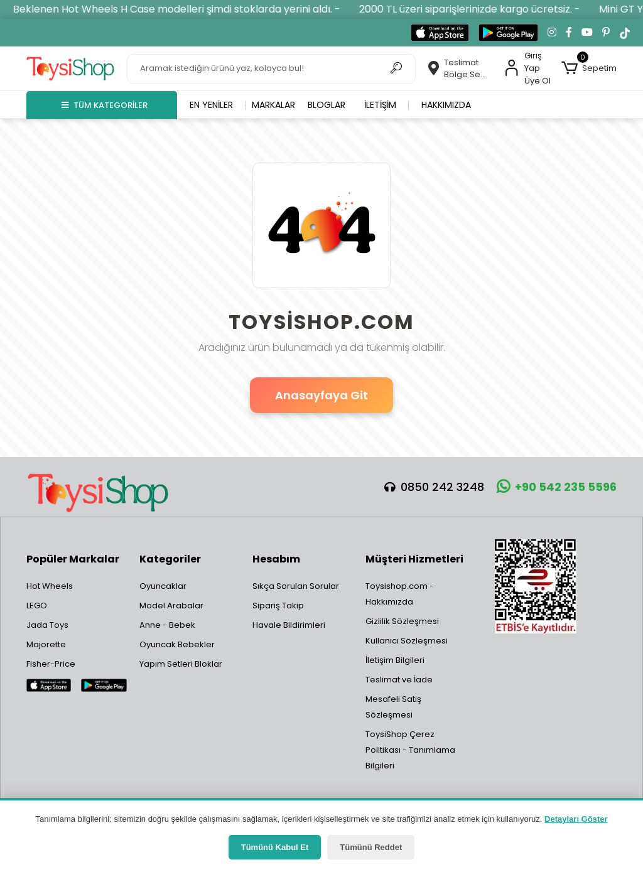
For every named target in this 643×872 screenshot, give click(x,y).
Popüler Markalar (72, 559)
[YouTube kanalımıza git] (587, 32)
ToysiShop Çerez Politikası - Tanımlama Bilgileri (410, 750)
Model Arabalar (171, 605)
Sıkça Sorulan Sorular (295, 586)
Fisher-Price (50, 664)
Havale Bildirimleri (288, 625)
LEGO (36, 605)
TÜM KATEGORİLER (105, 105)
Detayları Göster (575, 819)
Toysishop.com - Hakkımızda (399, 594)
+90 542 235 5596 (557, 487)
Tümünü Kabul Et (275, 847)
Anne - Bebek (167, 625)
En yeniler (211, 105)
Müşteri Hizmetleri (414, 559)
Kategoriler (170, 559)
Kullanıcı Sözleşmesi (406, 641)
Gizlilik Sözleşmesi (402, 621)
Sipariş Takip (278, 605)
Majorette (46, 644)
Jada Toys (47, 625)
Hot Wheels (49, 586)
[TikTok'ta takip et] (624, 32)
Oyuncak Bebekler (177, 644)
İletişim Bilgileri (394, 660)
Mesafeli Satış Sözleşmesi (393, 707)
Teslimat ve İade (399, 680)
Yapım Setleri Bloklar (180, 664)
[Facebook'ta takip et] (569, 32)
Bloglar (326, 105)
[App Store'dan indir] (440, 32)
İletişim (380, 105)
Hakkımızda (446, 105)
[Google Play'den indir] (508, 32)
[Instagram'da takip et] (552, 32)
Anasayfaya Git (321, 395)
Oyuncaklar (162, 586)
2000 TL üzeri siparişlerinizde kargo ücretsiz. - (477, 9)
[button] (589, 68)
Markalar (273, 105)
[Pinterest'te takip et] (606, 32)
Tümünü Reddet (371, 847)
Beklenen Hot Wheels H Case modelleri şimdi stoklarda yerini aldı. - (185, 9)
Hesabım (276, 559)
